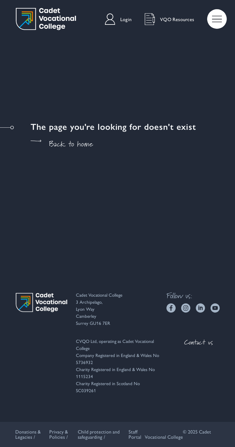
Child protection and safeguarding (99, 434)
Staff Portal (135, 434)
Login (118, 19)
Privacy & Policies (58, 434)
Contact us (198, 342)
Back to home (62, 144)
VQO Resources (169, 19)
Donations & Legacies (28, 434)
